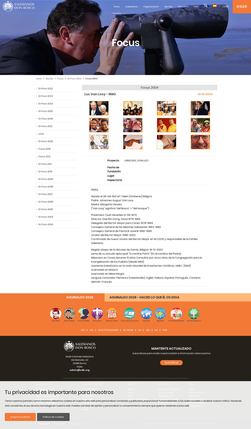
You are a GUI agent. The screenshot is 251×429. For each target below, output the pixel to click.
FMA (165, 330)
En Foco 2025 (46, 111)
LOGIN (225, 6)
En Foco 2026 (46, 118)
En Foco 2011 (45, 164)
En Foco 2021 (45, 126)
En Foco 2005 (46, 209)
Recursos (183, 6)
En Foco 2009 (46, 179)
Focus (60, 78)
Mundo (168, 6)
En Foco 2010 (45, 171)
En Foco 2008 (46, 186)
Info (196, 6)
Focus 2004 (91, 78)
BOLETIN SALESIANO (108, 330)
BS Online (128, 330)
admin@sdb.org (80, 370)
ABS (148, 330)
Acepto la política (20, 417)
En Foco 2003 (46, 224)
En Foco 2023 (46, 96)
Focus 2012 (44, 156)
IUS (156, 330)
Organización (151, 6)
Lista (41, 133)
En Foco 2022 (46, 88)
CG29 (242, 6)
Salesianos (131, 6)
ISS (139, 330)
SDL (92, 330)
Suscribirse (171, 362)
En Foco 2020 (46, 141)
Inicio (117, 6)
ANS (83, 330)
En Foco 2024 (46, 103)
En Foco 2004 (74, 78)
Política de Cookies (53, 417)
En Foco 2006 (46, 201)
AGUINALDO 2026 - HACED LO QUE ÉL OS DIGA (144, 297)
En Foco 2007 (46, 194)
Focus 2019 (45, 148)
